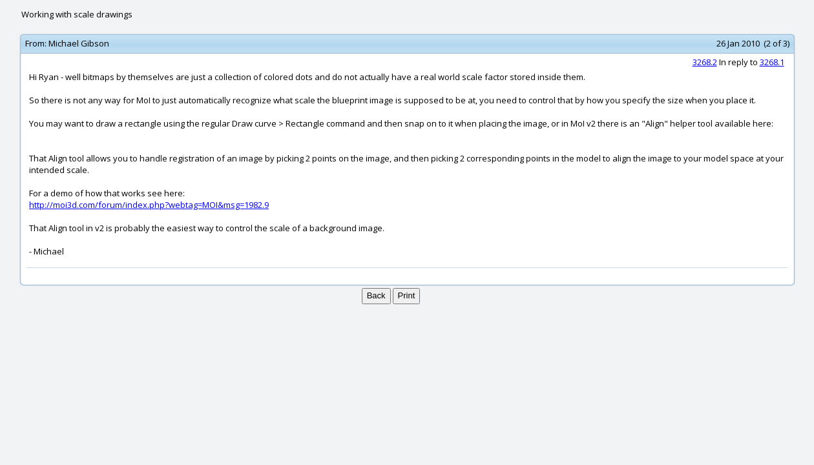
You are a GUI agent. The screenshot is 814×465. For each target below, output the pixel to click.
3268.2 (705, 62)
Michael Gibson (78, 43)
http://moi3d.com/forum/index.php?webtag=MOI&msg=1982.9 (149, 205)
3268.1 (772, 62)
